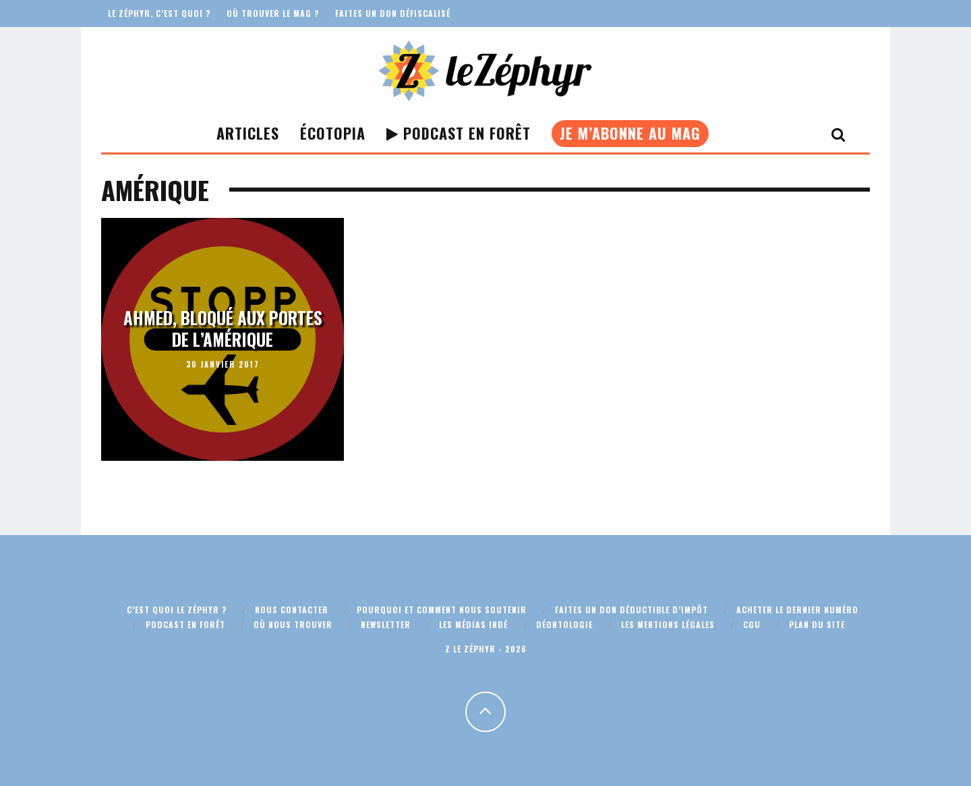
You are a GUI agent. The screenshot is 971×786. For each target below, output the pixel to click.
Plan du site (817, 624)
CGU (752, 624)
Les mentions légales (668, 624)
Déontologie (564, 624)
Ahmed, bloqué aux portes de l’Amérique (222, 328)
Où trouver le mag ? (273, 13)
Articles (247, 133)
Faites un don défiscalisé (392, 13)
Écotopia (332, 133)
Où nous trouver (293, 624)
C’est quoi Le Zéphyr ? (177, 609)
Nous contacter (291, 609)
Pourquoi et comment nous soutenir (442, 609)
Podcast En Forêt (458, 133)
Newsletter (386, 624)
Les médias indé (473, 624)
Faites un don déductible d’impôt (631, 609)
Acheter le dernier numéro (797, 609)
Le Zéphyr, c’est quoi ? (159, 13)
